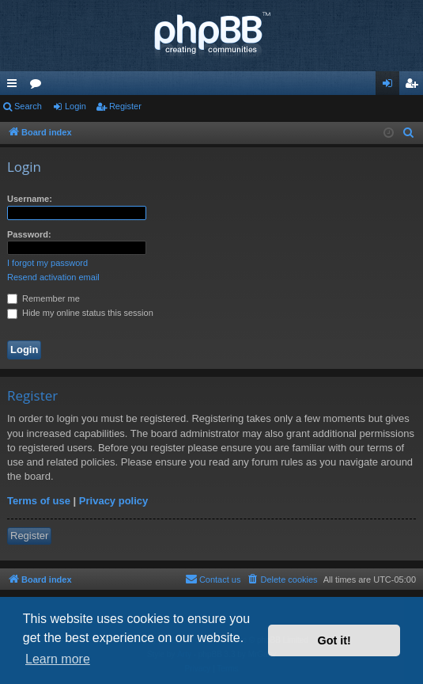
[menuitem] (409, 133)
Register (125, 106)
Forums (38, 86)
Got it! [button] (334, 640)
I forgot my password (47, 263)
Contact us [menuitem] (213, 578)
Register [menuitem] (414, 86)
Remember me (43, 298)
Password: (29, 234)
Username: (29, 198)
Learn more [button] (57, 659)
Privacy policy (113, 501)
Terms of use (38, 501)
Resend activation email (53, 277)
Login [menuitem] (391, 86)
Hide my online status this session (80, 312)
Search (28, 106)
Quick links (15, 86)
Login (75, 106)
